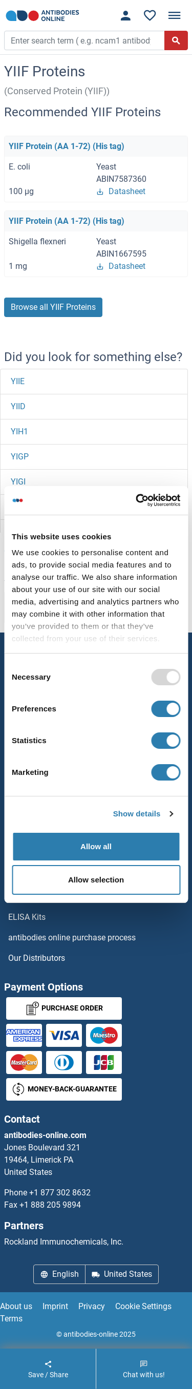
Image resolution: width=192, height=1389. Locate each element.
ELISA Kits (27, 917)
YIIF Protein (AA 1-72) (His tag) (66, 146)
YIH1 (19, 431)
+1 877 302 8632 (60, 1192)
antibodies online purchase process (72, 937)
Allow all (96, 846)
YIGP (20, 456)
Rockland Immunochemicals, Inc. (63, 1242)
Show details (137, 813)
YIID (18, 406)
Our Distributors (36, 958)
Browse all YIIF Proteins (53, 307)
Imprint (55, 1306)
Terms (11, 1318)
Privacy (91, 1306)
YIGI (18, 482)
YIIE (18, 381)
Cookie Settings (143, 1306)
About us (16, 1306)
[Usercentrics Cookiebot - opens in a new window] (136, 500)
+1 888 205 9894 (50, 1205)
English (59, 1274)
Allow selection (96, 879)
